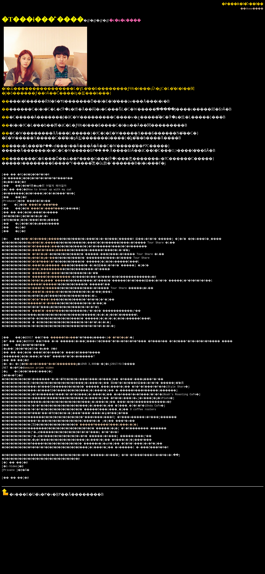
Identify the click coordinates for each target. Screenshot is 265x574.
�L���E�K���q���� (53, 250)
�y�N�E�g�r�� (46, 258)
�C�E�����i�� (48, 246)
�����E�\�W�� (48, 303)
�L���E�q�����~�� (53, 265)
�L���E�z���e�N (49, 292)
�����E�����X (49, 284)
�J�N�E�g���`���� (53, 281)
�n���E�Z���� (48, 288)
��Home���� (251, 8)
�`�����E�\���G (50, 273)
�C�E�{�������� (51, 269)
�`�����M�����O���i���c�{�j (120, 425)
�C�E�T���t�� (47, 300)
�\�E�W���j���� (47, 239)
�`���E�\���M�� (45, 205)
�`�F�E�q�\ (43, 254)
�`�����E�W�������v (57, 277)
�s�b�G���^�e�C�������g (58, 364)
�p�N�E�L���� (47, 243)
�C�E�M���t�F (46, 262)
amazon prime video (40, 368)
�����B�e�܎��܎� (73, 338)
